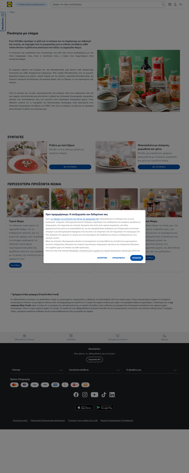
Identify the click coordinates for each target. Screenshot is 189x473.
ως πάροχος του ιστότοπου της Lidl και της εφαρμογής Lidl (74, 219)
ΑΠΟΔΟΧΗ (136, 258)
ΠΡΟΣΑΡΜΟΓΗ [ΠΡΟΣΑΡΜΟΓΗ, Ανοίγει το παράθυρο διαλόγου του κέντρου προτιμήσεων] (118, 258)
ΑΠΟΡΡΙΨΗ (102, 258)
